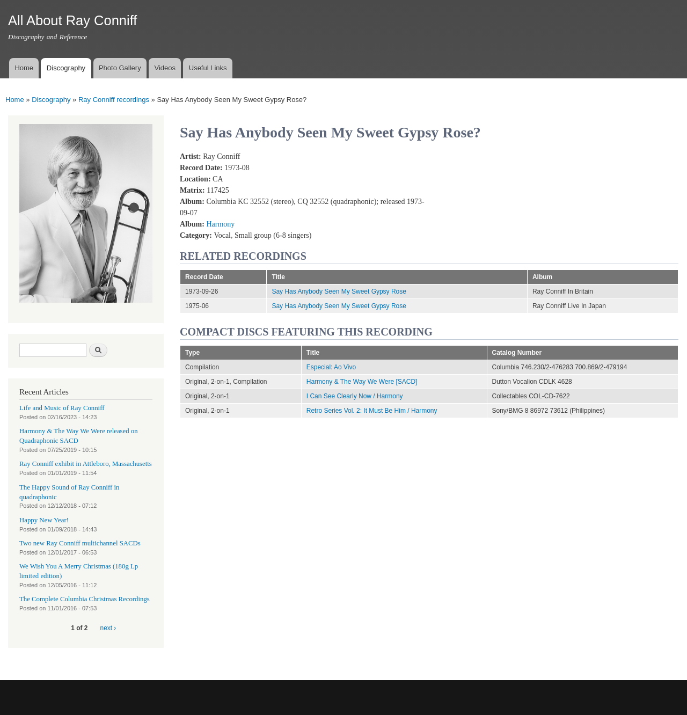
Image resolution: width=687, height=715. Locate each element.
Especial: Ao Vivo (331, 367)
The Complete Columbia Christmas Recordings (84, 599)
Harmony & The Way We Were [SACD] (362, 381)
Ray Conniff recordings (113, 100)
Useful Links (208, 68)
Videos (165, 68)
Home (23, 68)
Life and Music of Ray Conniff (61, 408)
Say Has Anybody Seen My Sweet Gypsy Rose (339, 291)
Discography (66, 68)
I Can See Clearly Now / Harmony (354, 396)
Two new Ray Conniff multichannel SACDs (80, 543)
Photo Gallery (120, 68)
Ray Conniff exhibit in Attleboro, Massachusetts (85, 464)
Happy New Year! (44, 520)
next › (108, 628)
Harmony (220, 224)
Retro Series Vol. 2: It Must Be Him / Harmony (371, 410)
